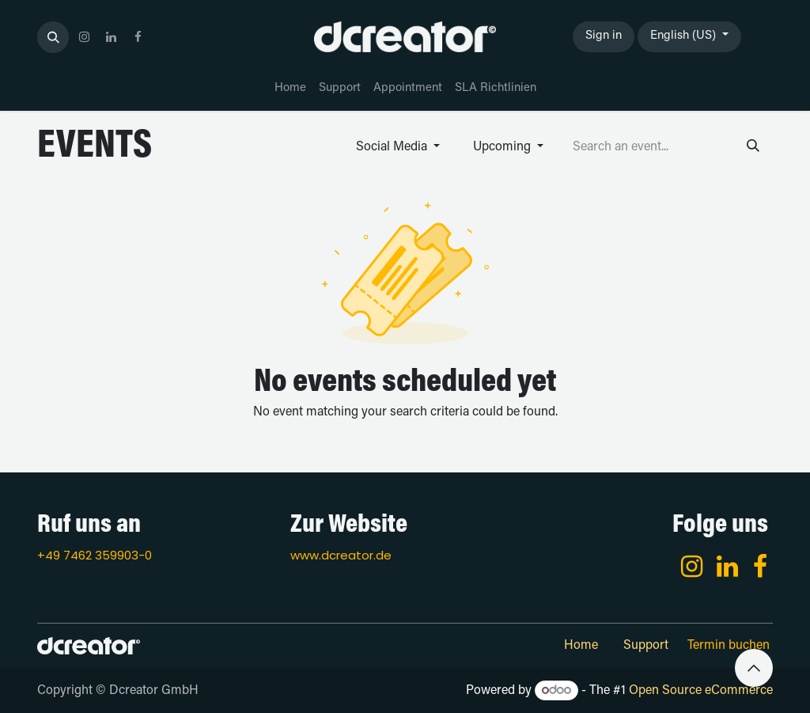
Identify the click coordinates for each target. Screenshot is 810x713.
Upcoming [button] (503, 147)
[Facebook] (760, 566)
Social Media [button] (393, 147)
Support (645, 645)
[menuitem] (290, 89)
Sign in (603, 36)
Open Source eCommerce (701, 691)
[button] (53, 37)
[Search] (753, 147)
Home (581, 645)
